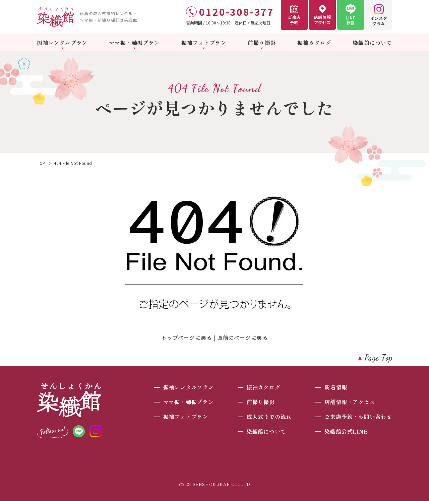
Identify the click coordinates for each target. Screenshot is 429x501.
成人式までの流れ (269, 417)
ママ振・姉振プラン (134, 43)
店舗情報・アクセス (349, 402)
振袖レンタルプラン (62, 43)
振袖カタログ (314, 43)
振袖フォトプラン (203, 43)
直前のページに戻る (242, 337)
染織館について (372, 43)
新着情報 (335, 387)
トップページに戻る (186, 337)
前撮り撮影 (262, 43)
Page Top (378, 358)
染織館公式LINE (346, 431)
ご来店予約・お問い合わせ (358, 417)
